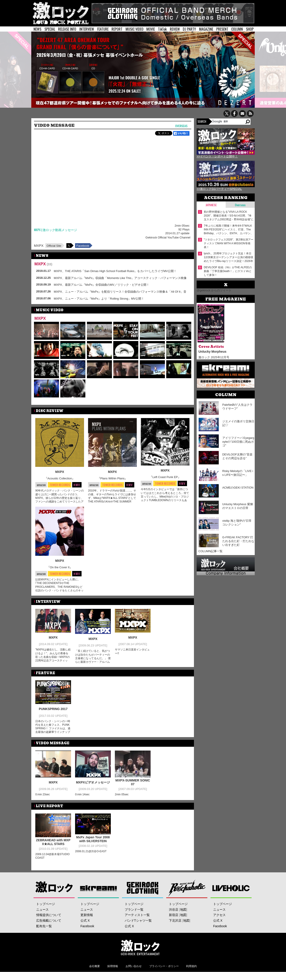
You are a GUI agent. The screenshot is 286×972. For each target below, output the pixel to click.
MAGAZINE (206, 29)
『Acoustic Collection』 (59, 478)
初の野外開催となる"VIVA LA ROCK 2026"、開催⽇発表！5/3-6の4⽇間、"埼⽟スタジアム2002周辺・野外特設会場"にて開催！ (229, 215)
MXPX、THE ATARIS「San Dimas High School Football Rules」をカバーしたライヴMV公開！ (115, 271)
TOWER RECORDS (59, 484)
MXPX (39, 245)
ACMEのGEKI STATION (238, 487)
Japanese (211, 204)
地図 (183, 909)
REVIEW (175, 29)
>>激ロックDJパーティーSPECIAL (219, 189)
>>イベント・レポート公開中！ (217, 156)
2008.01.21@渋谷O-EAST (91, 851)
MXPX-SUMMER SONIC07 (133, 782)
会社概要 (94, 966)
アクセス (219, 915)
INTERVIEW (86, 29)
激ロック (54, 887)
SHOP (250, 29)
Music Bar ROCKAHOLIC (187, 887)
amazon (41, 484)
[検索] (228, 121)
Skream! (98, 887)
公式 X (85, 920)
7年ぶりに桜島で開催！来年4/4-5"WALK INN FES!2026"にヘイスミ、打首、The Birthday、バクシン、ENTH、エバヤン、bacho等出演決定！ (228, 229)
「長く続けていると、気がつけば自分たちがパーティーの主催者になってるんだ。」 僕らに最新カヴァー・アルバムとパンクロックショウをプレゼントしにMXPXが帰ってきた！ (93, 661)
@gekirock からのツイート (214, 290)
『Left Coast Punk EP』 (165, 477)
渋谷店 (173, 909)
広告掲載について (48, 920)
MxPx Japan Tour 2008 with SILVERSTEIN (93, 839)
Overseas (181, 126)
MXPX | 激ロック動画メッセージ (55, 230)
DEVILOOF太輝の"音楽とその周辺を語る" (237, 456)
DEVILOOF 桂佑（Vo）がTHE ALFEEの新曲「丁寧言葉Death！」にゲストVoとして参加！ (228, 271)
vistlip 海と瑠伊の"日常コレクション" (237, 522)
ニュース (42, 909)
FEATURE (103, 29)
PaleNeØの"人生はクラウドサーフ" (237, 406)
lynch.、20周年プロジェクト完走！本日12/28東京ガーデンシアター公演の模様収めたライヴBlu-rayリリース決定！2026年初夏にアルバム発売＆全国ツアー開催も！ (228, 257)
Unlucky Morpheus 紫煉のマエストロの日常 (237, 506)
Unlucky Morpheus (212, 351)
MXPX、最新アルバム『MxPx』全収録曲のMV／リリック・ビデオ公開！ (101, 284)
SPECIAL (49, 29)
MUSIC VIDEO (134, 29)
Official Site (54, 245)
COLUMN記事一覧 (210, 551)
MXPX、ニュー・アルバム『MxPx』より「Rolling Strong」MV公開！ (99, 298)
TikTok (162, 29)
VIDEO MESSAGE (54, 125)
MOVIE (150, 29)
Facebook (82, 245)
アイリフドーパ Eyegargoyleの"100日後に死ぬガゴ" (238, 441)
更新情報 (86, 915)
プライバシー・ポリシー (164, 966)
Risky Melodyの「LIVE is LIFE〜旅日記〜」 (237, 472)
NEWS (37, 29)
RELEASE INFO (67, 29)
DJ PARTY (189, 29)
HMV (77, 484)
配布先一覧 (44, 926)
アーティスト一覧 (137, 915)
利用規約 (191, 966)
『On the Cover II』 (59, 567)
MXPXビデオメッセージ (93, 782)
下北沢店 (175, 920)
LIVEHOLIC (231, 887)
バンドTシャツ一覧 (138, 920)
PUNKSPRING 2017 (53, 709)
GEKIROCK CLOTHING (143, 887)
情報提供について (48, 915)
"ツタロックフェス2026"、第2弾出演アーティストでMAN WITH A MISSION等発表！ (228, 243)
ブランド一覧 (134, 909)
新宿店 (173, 915)
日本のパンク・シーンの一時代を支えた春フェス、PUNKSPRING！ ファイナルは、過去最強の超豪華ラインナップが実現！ (52, 728)
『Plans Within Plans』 (112, 478)
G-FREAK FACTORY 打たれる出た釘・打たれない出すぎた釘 (238, 541)
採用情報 (112, 966)
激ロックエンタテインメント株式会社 (140, 947)
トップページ (45, 904)
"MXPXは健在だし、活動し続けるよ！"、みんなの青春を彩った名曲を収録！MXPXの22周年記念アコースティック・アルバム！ (53, 657)
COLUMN (237, 29)
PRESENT (222, 29)
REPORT (116, 29)
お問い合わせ (134, 966)
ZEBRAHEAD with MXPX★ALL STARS (53, 842)
